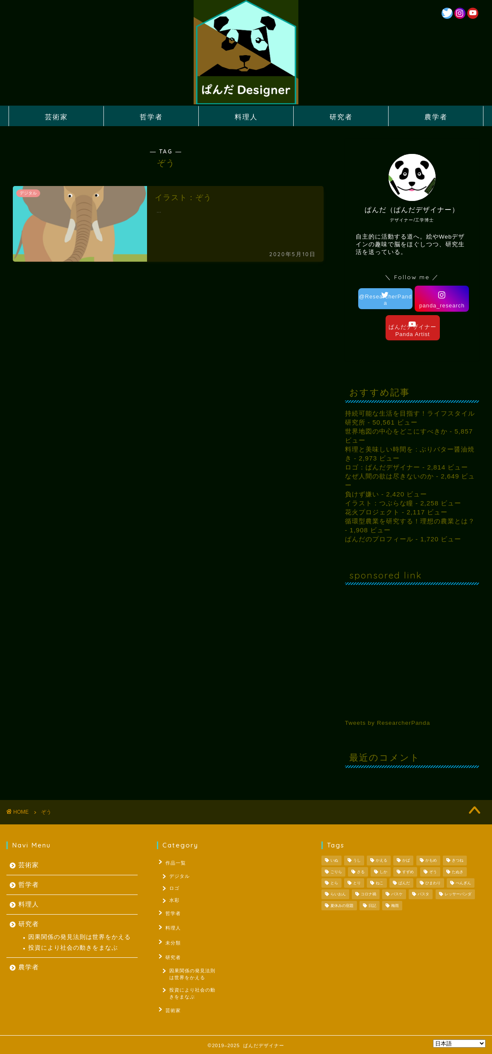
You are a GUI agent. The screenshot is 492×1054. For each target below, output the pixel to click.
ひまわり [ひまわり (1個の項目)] (433, 883)
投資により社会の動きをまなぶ (73, 948)
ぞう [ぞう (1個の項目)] (433, 872)
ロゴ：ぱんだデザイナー (382, 467)
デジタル (180, 875)
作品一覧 (173, 862)
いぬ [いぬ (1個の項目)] (334, 861)
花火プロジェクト (372, 512)
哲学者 (151, 116)
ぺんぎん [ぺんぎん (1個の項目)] (463, 883)
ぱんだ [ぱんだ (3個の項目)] (404, 883)
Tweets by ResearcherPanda (387, 723)
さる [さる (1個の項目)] (361, 872)
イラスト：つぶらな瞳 (379, 503)
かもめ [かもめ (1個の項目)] (431, 861)
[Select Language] (459, 1043)
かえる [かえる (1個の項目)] (381, 861)
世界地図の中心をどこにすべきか (396, 431)
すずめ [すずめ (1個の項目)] (408, 872)
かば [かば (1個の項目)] (406, 861)
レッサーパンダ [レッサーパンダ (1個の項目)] (458, 894)
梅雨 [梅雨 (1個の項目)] (395, 905)
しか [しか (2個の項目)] (383, 872)
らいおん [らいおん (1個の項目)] (338, 894)
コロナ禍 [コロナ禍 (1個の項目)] (368, 894)
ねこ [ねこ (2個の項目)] (379, 883)
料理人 (246, 116)
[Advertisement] (412, 644)
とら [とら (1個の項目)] (334, 883)
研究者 (341, 116)
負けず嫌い (362, 494)
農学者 (436, 116)
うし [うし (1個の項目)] (357, 861)
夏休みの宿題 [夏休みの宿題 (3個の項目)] (342, 905)
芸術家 (56, 116)
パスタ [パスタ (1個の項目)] (423, 894)
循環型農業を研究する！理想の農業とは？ (410, 521)
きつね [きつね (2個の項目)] (457, 861)
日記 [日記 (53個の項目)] (372, 905)
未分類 (171, 941)
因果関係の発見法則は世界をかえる (79, 937)
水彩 (175, 901)
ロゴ (175, 888)
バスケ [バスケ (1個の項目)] (397, 894)
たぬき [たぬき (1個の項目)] (457, 872)
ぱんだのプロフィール (379, 539)
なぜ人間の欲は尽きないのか (389, 476)
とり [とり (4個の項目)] (357, 883)
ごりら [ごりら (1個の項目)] (336, 872)
